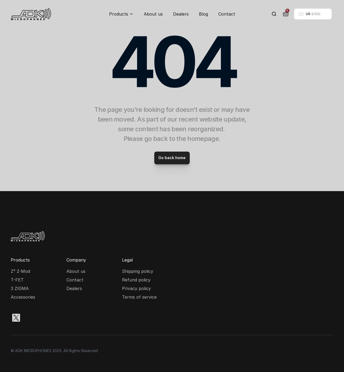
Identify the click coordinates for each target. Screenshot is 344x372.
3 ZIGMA (20, 288)
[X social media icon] (16, 317)
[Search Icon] (274, 14)
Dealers (181, 14)
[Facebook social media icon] (50, 317)
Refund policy (136, 279)
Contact (226, 14)
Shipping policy (137, 271)
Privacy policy (136, 288)
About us (153, 14)
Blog (203, 14)
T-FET (17, 279)
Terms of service (139, 297)
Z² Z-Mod (20, 271)
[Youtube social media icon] (67, 317)
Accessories (23, 297)
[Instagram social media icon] (33, 317)
